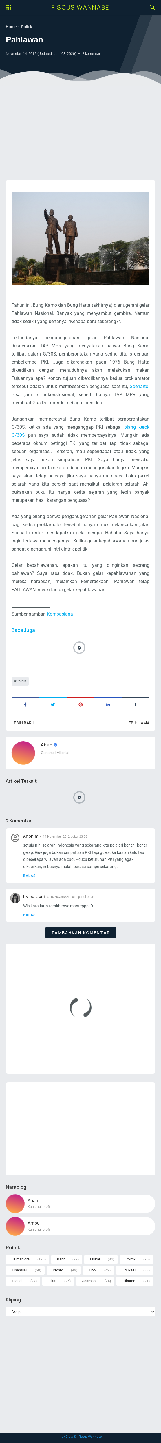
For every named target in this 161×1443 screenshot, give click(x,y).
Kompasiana (60, 614)
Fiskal (95, 1259)
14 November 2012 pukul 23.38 (65, 836)
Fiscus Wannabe (80, 7)
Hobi (92, 1270)
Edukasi (129, 1270)
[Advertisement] (80, 130)
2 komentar (91, 54)
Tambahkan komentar (80, 932)
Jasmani (89, 1281)
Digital (17, 1281)
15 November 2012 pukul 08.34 (72, 897)
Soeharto (139, 386)
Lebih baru (23, 723)
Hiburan (128, 1281)
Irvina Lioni (34, 896)
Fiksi (52, 1281)
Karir (61, 1259)
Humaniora (21, 1259)
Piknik (58, 1270)
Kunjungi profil (39, 1207)
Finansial (19, 1270)
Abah (47, 745)
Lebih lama (137, 723)
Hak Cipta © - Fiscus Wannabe (80, 1437)
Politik (21, 681)
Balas (29, 876)
